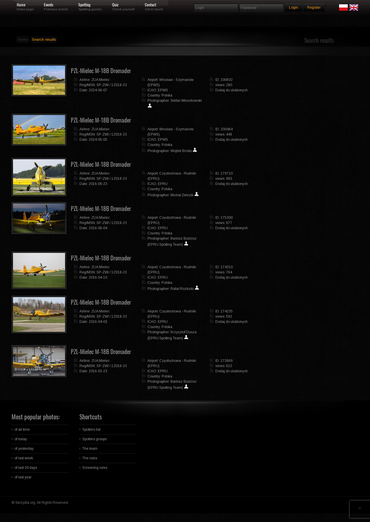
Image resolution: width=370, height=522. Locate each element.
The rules (89, 458)
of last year (23, 477)
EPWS (163, 90)
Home (21, 5)
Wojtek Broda (181, 151)
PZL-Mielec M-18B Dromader (101, 71)
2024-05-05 (98, 140)
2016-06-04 (98, 228)
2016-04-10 (98, 277)
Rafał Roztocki (182, 289)
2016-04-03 (98, 322)
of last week (23, 458)
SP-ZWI (103, 85)
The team (89, 449)
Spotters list (91, 429)
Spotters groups (94, 439)
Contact (150, 5)
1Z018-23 (119, 85)
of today (20, 439)
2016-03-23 (98, 371)
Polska (167, 95)
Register (314, 7)
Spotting (84, 5)
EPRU (163, 184)
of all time (22, 429)
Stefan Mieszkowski (186, 101)
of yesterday (24, 449)
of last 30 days (25, 468)
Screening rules (94, 468)
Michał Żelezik (182, 195)
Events (48, 5)
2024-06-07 (98, 90)
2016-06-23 (98, 184)
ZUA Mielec (100, 80)
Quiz (115, 5)
